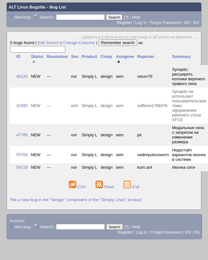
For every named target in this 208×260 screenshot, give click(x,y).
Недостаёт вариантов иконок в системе (189, 155)
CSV (78, 186)
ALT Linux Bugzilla (27, 7)
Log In (140, 22)
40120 (22, 76)
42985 (22, 105)
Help (136, 17)
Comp (106, 56)
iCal (131, 186)
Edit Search (48, 42)
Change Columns (79, 42)
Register (124, 22)
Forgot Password (165, 22)
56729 (22, 167)
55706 (22, 154)
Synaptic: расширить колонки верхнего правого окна (188, 76)
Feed (105, 186)
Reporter (145, 56)
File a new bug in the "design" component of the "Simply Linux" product (76, 199)
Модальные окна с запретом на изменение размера (188, 134)
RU (196, 22)
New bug (22, 17)
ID (18, 56)
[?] (126, 17)
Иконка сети (183, 167)
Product (89, 56)
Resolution (57, 56)
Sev (74, 56)
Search (46, 17)
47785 (22, 135)
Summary (181, 56)
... (196, 37)
